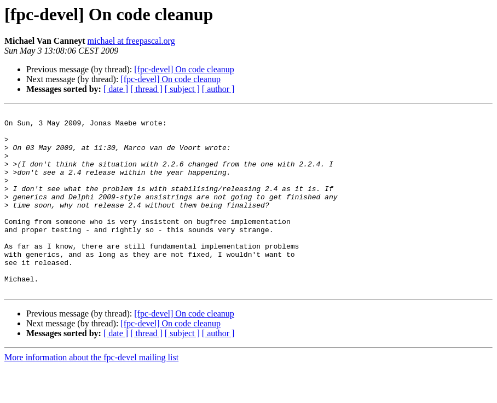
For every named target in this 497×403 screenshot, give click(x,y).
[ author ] (218, 89)
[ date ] (115, 89)
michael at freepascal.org (131, 40)
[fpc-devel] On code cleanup (184, 69)
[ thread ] (146, 89)
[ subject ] (182, 89)
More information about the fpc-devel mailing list (91, 393)
